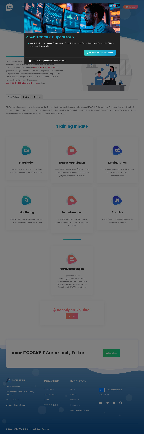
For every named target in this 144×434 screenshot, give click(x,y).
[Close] (117, 6)
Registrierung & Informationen (100, 52)
